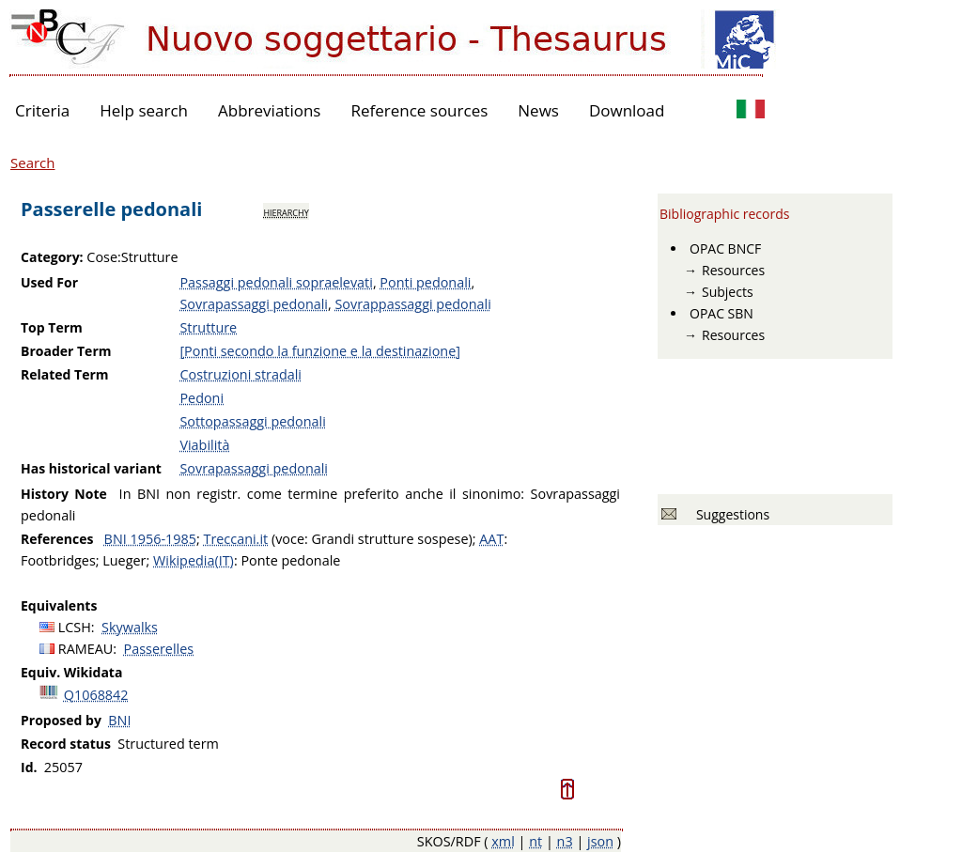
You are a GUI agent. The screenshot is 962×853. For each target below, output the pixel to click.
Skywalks (129, 627)
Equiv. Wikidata (71, 672)
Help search (144, 110)
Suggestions (729, 514)
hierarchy (285, 211)
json (600, 841)
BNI (119, 720)
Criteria (42, 110)
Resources (733, 270)
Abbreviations (269, 110)
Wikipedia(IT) (193, 560)
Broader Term (66, 351)
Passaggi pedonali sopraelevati (275, 282)
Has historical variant (91, 468)
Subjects (727, 292)
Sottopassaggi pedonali (252, 421)
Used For (49, 282)
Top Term (52, 327)
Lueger (124, 560)
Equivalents (59, 605)
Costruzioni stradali (240, 374)
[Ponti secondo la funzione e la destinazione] (319, 351)
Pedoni (201, 398)
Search (32, 162)
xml (503, 841)
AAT (491, 539)
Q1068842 (96, 695)
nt (535, 841)
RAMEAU (86, 649)
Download (627, 110)
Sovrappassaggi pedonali (412, 304)
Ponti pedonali (425, 282)
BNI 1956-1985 (150, 539)
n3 (565, 841)
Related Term (65, 374)
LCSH (74, 627)
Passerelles (159, 649)
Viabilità (204, 445)
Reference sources (419, 110)
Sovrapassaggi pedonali (253, 304)
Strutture (208, 327)
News (538, 110)
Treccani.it (235, 539)
